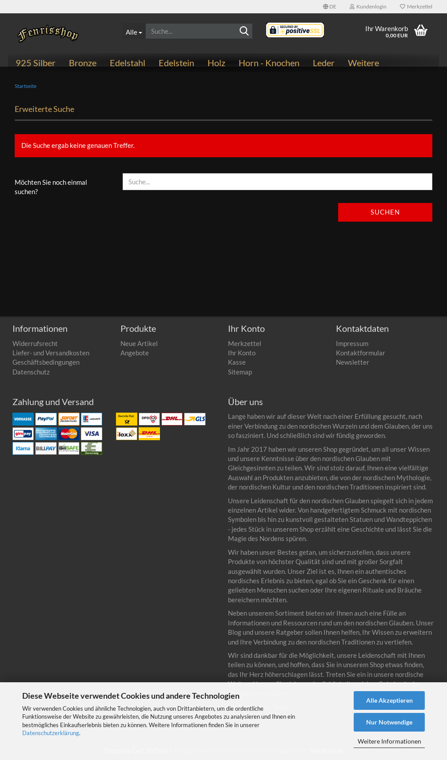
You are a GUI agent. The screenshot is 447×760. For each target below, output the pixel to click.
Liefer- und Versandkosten (50, 353)
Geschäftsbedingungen (46, 362)
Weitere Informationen (389, 741)
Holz (216, 62)
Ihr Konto (241, 353)
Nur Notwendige (389, 722)
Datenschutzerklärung (50, 732)
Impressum (352, 343)
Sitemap (240, 372)
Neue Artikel (139, 343)
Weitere (363, 62)
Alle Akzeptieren (389, 700)
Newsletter (352, 362)
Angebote (134, 353)
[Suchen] (244, 32)
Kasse (237, 362)
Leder (324, 62)
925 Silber (36, 62)
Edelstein (176, 62)
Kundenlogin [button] (368, 6)
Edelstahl (127, 62)
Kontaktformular (360, 353)
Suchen (385, 212)
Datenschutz (31, 372)
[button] (329, 6)
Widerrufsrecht (35, 343)
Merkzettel (416, 6)
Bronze (82, 62)
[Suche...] (134, 31)
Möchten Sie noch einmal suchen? (51, 186)
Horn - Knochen (269, 62)
